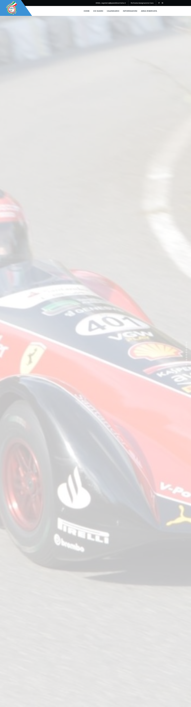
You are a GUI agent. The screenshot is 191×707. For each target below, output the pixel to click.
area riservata (149, 11)
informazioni (130, 11)
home (87, 11)
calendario (113, 11)
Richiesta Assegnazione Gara (142, 3)
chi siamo (98, 11)
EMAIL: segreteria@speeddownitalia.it (111, 3)
